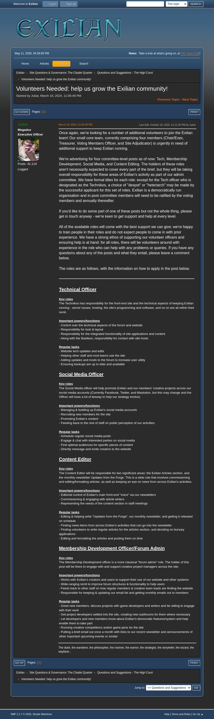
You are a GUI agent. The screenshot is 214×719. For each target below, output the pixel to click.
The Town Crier (190, 53)
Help (166, 714)
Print (194, 112)
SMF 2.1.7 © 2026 (21, 714)
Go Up (19, 662)
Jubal (23, 124)
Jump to (140, 687)
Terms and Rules (181, 714)
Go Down (21, 112)
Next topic (190, 99)
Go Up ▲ (198, 714)
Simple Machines (42, 714)
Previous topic (169, 99)
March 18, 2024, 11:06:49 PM (75, 124)
